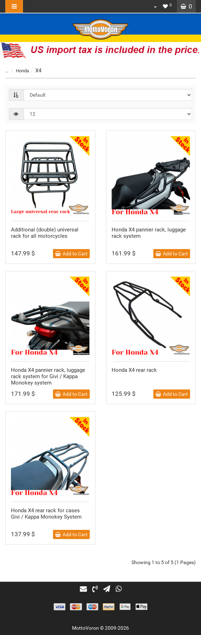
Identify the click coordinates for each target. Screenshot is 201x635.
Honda (18, 70)
